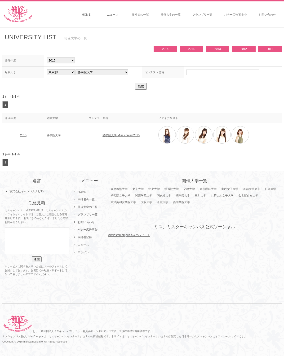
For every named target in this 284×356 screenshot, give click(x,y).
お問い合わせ (267, 14)
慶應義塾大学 (119, 189)
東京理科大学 (208, 189)
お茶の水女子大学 (222, 195)
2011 (270, 49)
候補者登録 (85, 237)
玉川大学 (200, 195)
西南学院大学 (181, 202)
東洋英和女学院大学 (123, 202)
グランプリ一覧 (202, 14)
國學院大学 (183, 195)
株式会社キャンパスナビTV (26, 191)
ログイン (83, 252)
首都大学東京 (251, 189)
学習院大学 (171, 189)
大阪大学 (146, 202)
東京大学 (138, 189)
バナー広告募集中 (235, 14)
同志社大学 (164, 195)
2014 (191, 49)
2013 (217, 49)
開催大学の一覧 (171, 14)
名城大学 (162, 202)
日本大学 (270, 189)
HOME (86, 14)
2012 (243, 49)
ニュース (112, 14)
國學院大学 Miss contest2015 (121, 135)
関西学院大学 (143, 195)
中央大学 (154, 189)
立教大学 (189, 189)
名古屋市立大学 (248, 195)
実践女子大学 (229, 189)
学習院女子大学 (120, 195)
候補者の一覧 (140, 14)
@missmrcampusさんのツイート (129, 235)
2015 (165, 49)
